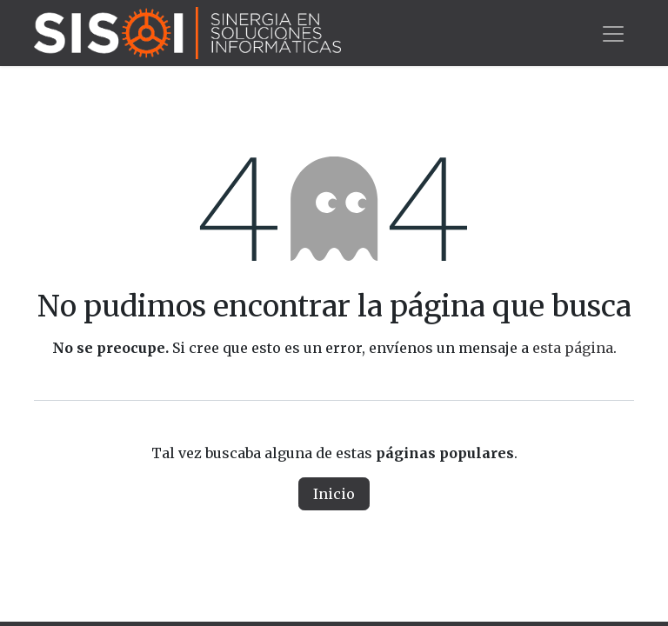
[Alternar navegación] (613, 32)
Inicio (334, 494)
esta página (572, 347)
